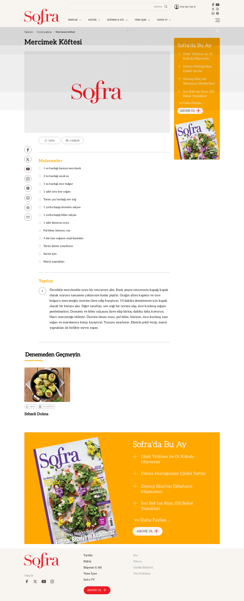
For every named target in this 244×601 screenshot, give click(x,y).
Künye (137, 561)
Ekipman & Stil (93, 567)
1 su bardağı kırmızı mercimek (60, 168)
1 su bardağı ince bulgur (56, 184)
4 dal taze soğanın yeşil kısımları (61, 238)
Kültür (87, 561)
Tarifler (88, 555)
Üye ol (193, 7)
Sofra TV (89, 579)
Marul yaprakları (51, 261)
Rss (135, 555)
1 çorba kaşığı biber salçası (57, 215)
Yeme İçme (90, 573)
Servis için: (48, 254)
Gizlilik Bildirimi (143, 567)
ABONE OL (190, 111)
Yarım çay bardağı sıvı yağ (57, 199)
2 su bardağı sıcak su (54, 176)
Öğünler (28, 32)
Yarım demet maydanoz (56, 246)
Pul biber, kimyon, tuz (55, 230)
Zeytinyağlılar (44, 32)
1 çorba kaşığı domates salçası (59, 207)
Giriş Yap (184, 7)
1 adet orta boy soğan (55, 191)
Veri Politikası (141, 573)
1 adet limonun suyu (54, 223)
